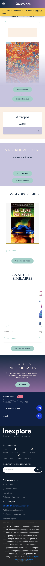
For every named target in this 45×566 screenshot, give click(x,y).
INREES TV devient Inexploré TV (16, 506)
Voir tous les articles (22, 348)
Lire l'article (11, 338)
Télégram (15, 450)
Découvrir (12, 250)
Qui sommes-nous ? (10, 489)
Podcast (19, 456)
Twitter (5, 458)
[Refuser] (29, 559)
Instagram (6, 450)
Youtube (23, 452)
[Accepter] (19, 559)
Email (22, 416)
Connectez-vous (22, 99)
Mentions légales (9, 518)
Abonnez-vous (22, 90)
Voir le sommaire (22, 180)
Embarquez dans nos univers (14, 497)
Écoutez (22, 385)
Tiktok (12, 458)
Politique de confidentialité (13, 510)
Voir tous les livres (22, 261)
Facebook (32, 450)
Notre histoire (8, 485)
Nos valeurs (7, 493)
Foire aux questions (22, 408)
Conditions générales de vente (14, 514)
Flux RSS (27, 458)
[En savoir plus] (33, 557)
